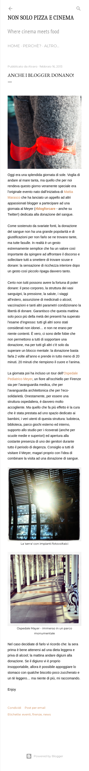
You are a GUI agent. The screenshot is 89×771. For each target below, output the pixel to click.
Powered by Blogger (44, 756)
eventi (26, 714)
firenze (37, 714)
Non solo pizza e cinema (41, 17)
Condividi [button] (14, 707)
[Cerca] (78, 7)
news (47, 714)
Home (14, 46)
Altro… (51, 46)
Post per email (35, 707)
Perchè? (32, 46)
